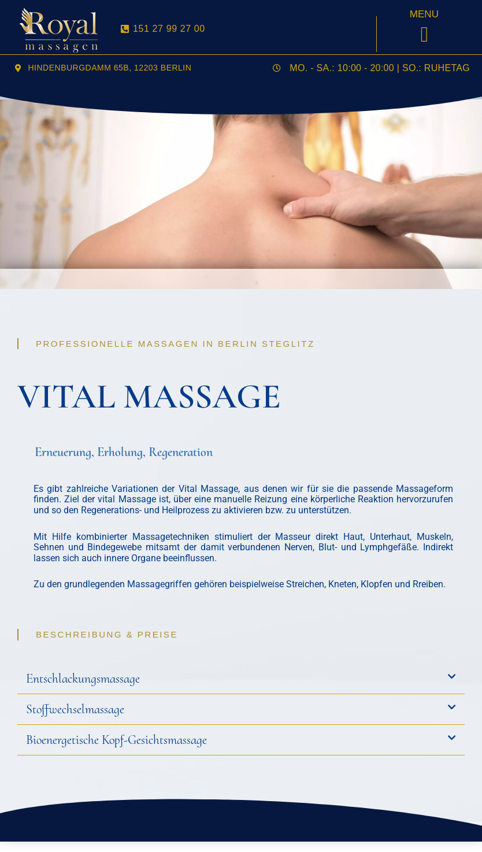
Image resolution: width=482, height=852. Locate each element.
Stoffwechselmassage (75, 709)
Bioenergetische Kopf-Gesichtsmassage (116, 739)
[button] (424, 34)
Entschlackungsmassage (83, 678)
